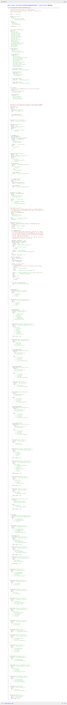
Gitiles (6, 703)
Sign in (65, 1)
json (65, 703)
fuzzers (45, 5)
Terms (12, 703)
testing (41, 5)
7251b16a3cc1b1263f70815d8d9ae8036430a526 (26, 5)
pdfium (9, 5)
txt (62, 703)
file (29, 7)
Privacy (9, 703)
